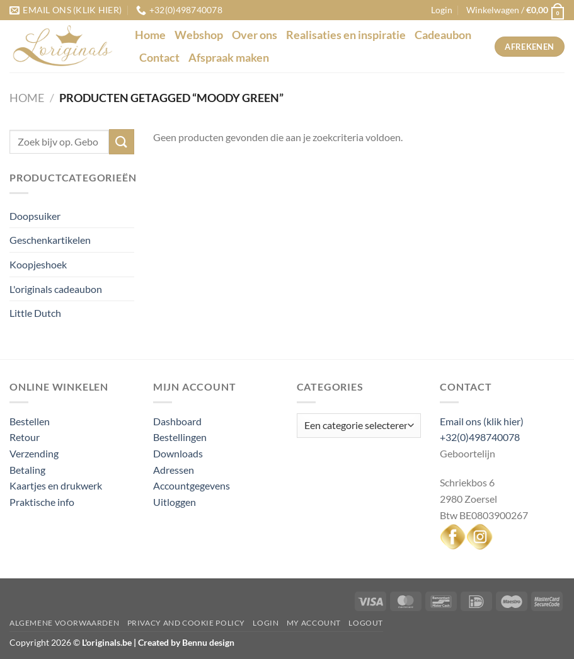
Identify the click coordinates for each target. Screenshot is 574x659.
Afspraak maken (228, 57)
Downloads (178, 453)
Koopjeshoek (38, 264)
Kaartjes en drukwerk (55, 485)
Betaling (27, 470)
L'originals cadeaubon (55, 289)
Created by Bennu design (185, 642)
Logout (365, 622)
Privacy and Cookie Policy (186, 622)
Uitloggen (174, 502)
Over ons (254, 35)
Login (265, 622)
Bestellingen (180, 437)
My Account (314, 622)
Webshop (199, 35)
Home (150, 35)
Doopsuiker (34, 216)
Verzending (34, 453)
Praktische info (41, 502)
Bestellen (29, 421)
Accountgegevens (191, 485)
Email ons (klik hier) (482, 421)
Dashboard (177, 421)
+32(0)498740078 (480, 437)
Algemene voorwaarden (64, 622)
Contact (159, 57)
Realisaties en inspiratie (346, 35)
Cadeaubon (443, 35)
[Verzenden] (121, 141)
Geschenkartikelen (50, 240)
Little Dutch (35, 313)
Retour (24, 437)
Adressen (173, 470)
